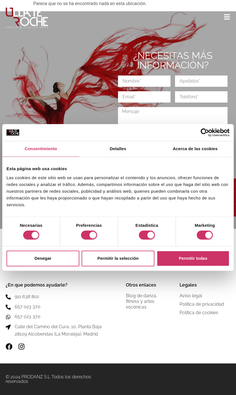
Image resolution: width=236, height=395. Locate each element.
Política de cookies (199, 312)
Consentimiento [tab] (41, 148)
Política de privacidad (202, 304)
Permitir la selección (118, 258)
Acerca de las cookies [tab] (195, 148)
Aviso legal (191, 295)
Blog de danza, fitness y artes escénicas (141, 301)
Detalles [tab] (118, 148)
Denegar (42, 258)
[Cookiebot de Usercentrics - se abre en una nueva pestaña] (205, 132)
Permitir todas (193, 258)
